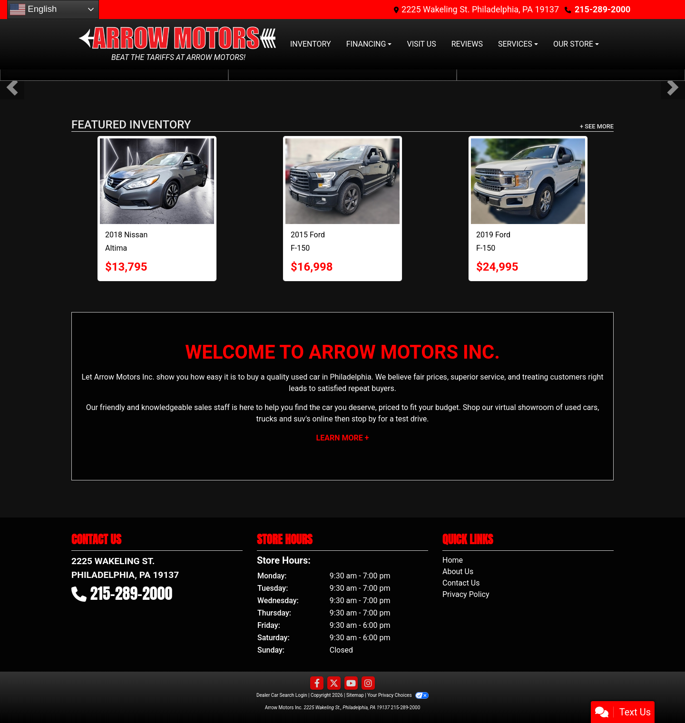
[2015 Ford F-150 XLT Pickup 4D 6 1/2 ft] (342, 181)
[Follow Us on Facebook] (316, 683)
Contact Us (461, 582)
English (33, 9)
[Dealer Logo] (178, 37)
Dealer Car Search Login (281, 695)
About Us (457, 571)
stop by (364, 418)
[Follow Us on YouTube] (351, 683)
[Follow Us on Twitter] (334, 683)
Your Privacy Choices (398, 695)
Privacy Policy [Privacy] (465, 594)
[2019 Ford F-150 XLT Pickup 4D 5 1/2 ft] (528, 181)
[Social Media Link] (368, 683)
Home (452, 560)
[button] (12, 87)
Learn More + (342, 437)
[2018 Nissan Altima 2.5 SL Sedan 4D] (157, 181)
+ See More (597, 126)
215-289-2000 (602, 9)
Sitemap (355, 695)
